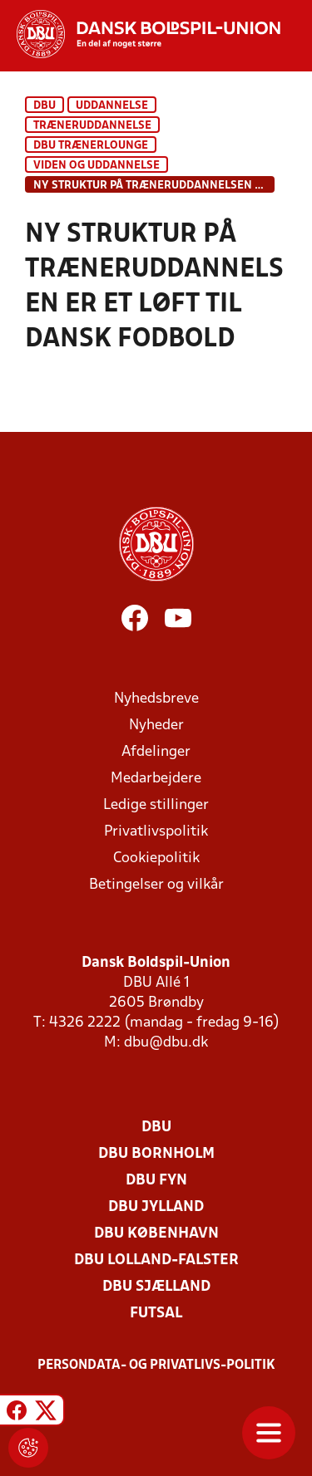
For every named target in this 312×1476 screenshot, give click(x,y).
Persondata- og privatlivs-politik (156, 1365)
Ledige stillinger (156, 805)
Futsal (156, 1314)
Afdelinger (156, 752)
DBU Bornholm (156, 1154)
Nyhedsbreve (156, 699)
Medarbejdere (156, 779)
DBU (44, 106)
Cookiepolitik (156, 858)
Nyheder (156, 725)
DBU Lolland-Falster (156, 1260)
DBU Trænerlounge (90, 145)
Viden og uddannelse (96, 165)
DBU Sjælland (156, 1287)
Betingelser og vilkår (156, 885)
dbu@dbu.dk (166, 1043)
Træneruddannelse (92, 125)
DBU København (156, 1234)
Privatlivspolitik (156, 832)
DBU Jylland (156, 1207)
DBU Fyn (156, 1181)
